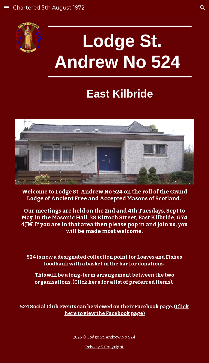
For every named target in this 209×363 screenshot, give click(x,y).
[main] (119, 51)
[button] (6, 7)
